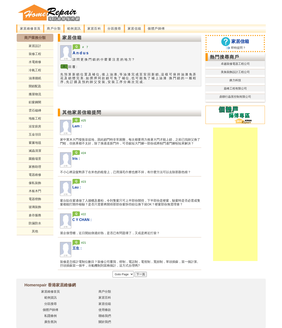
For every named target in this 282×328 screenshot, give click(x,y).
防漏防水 (35, 223)
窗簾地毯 (35, 142)
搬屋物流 (35, 94)
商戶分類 (54, 28)
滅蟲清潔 (35, 150)
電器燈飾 (35, 199)
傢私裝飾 (35, 183)
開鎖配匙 (35, 86)
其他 (35, 231)
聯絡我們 (105, 316)
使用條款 (105, 310)
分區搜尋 (114, 28)
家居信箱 (134, 28)
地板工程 (35, 118)
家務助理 (35, 166)
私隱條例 (50, 316)
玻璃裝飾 (35, 207)
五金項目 (35, 134)
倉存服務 (35, 215)
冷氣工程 (35, 70)
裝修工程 (35, 54)
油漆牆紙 (35, 78)
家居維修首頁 (30, 28)
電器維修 (35, 174)
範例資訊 (74, 28)
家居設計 (35, 46)
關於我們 (105, 322)
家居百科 (94, 28)
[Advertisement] (167, 10)
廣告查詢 (50, 322)
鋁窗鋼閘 (35, 102)
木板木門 (35, 191)
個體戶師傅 (156, 28)
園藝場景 (35, 158)
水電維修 (35, 62)
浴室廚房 (35, 126)
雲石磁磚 (35, 110)
